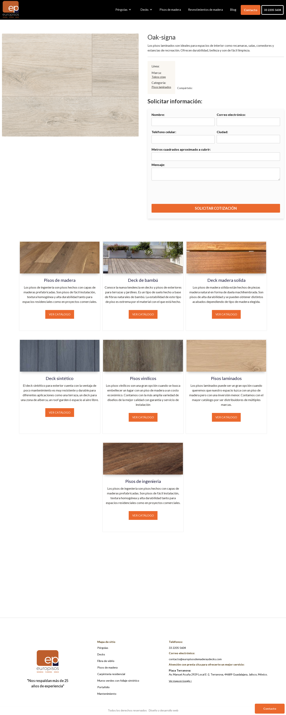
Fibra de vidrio (105, 661)
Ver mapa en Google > (180, 680)
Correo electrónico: (231, 114)
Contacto (250, 10)
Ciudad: (222, 132)
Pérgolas (102, 647)
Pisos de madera (170, 9)
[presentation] (216, 194)
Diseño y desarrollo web (163, 710)
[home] (10, 9)
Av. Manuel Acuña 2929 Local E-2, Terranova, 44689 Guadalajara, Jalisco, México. (218, 672)
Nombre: (158, 114)
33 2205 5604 (272, 10)
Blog (233, 9)
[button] (122, 10)
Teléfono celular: (164, 132)
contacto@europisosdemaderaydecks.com (195, 659)
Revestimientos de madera (205, 9)
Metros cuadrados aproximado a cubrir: (181, 149)
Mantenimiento (106, 693)
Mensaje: (158, 165)
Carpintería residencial (111, 674)
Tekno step (159, 76)
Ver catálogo (60, 314)
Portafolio (103, 687)
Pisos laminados (161, 87)
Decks (101, 654)
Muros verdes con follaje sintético (118, 680)
